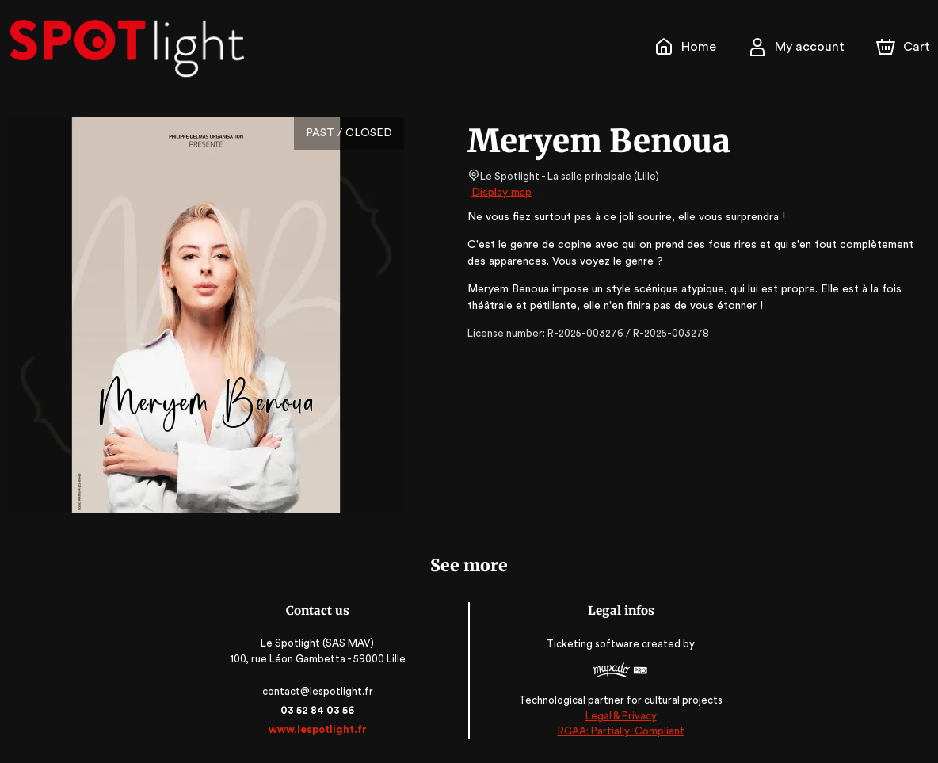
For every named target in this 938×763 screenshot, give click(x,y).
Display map (501, 192)
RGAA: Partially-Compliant (619, 731)
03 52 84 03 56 (318, 710)
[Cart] (904, 47)
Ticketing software (594, 644)
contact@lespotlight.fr (318, 691)
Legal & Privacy (619, 716)
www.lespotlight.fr (318, 729)
